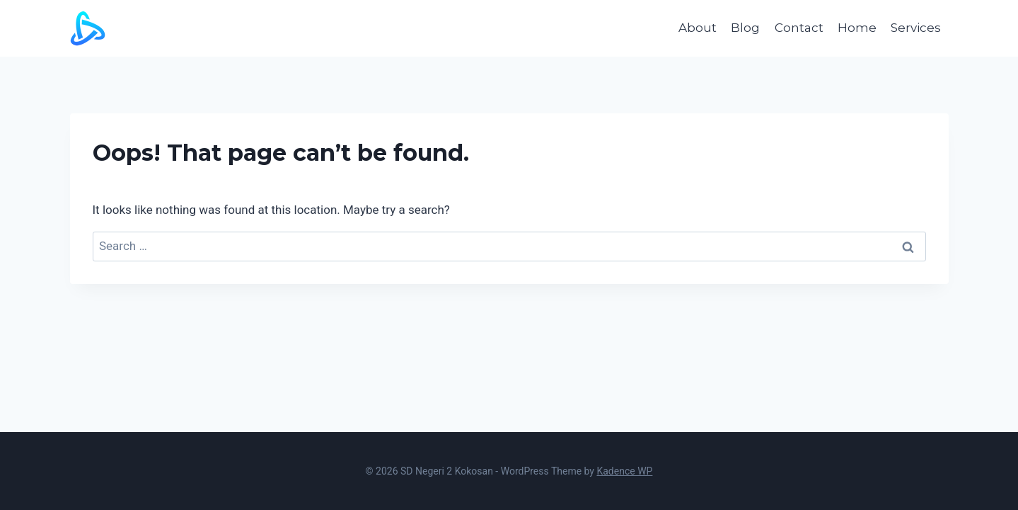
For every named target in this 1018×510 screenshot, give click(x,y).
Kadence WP (624, 471)
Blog (745, 28)
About (697, 28)
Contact (799, 28)
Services (916, 28)
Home (857, 28)
